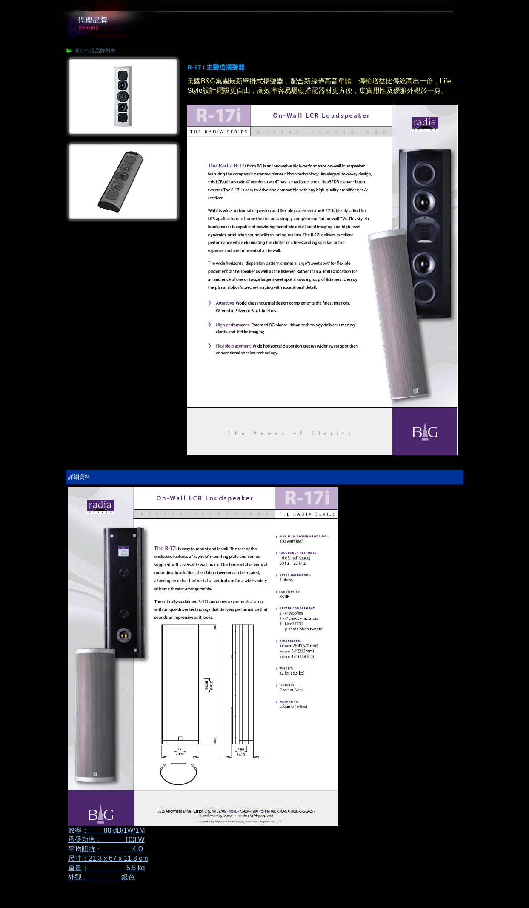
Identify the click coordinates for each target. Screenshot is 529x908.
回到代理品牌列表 (94, 51)
